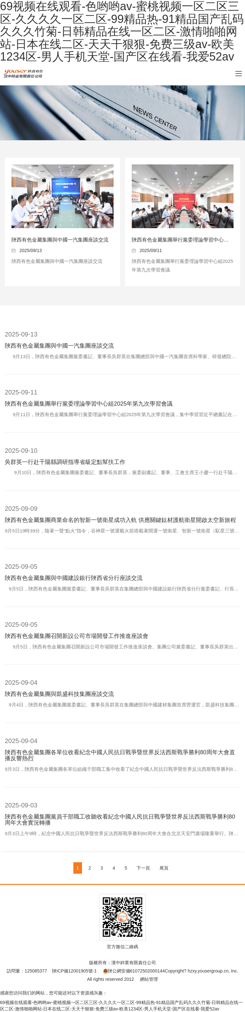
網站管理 (149, 979)
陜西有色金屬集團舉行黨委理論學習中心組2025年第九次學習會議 (89, 404)
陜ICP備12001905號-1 (74, 970)
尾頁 (164, 868)
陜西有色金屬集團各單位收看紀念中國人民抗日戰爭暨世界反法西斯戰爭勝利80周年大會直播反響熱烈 (120, 755)
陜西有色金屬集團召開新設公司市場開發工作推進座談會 (76, 636)
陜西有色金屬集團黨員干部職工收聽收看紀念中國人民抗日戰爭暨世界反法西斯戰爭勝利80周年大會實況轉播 (120, 819)
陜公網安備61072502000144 (134, 970)
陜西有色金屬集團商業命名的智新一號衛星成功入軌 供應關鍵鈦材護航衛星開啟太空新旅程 (120, 520)
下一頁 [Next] (143, 868)
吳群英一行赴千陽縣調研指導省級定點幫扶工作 (65, 462)
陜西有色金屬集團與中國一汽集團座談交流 (59, 239)
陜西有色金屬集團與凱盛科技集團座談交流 (59, 694)
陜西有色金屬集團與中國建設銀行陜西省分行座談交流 (74, 578)
